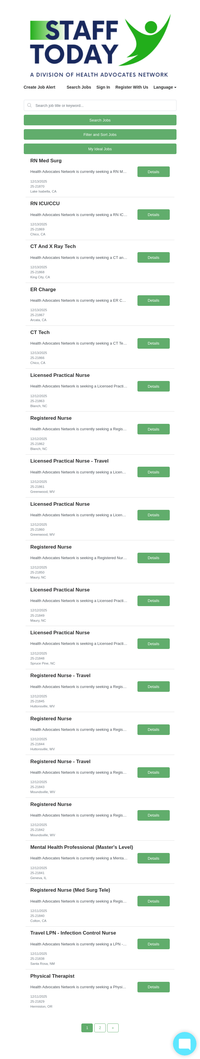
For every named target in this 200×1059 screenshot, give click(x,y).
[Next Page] (113, 1027)
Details (153, 172)
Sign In (103, 87)
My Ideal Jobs (100, 149)
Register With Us (131, 87)
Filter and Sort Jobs (100, 134)
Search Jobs (79, 87)
